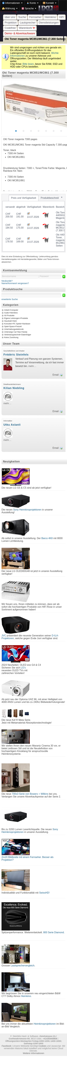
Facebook (6, 1046)
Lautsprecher (28, 22)
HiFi (61, 17)
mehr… (32, 366)
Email (56, 374)
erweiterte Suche (10, 299)
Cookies (42, 1046)
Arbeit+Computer (11, 310)
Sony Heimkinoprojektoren (27, 509)
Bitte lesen (28, 64)
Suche (22, 17)
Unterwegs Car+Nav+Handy (15, 332)
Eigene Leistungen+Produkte (16, 318)
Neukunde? (7, 281)
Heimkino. (26, 996)
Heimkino (50, 17)
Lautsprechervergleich (22, 965)
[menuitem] (12, 3)
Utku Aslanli (12, 424)
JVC (4, 635)
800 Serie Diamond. (53, 932)
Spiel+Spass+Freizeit (13, 327)
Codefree (10, 28)
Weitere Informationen (33, 1053)
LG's (23, 667)
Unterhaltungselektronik (14, 329)
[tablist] (33, 223)
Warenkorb (27, 28)
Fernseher (35, 17)
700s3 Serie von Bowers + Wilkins (30, 794)
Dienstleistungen (49, 22)
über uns (10, 17)
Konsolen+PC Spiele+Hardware (17, 324)
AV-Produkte (9, 316)
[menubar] (33, 5)
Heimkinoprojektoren (45, 1023)
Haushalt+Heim (10, 321)
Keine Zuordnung (11, 338)
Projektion (11, 22)
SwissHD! (44, 892)
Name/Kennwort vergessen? (15, 283)
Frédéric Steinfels (16, 354)
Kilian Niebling (13, 388)
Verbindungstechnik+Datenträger (17, 335)
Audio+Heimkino (11, 313)
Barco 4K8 (47, 538)
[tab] (24, 198)
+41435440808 (50, 1038)
